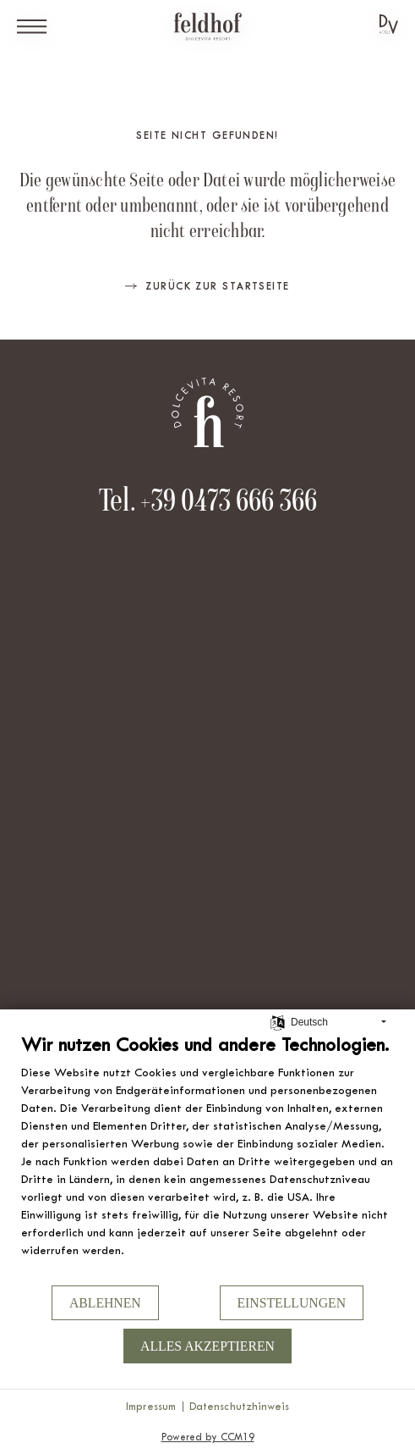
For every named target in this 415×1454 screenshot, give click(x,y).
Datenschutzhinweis (239, 1406)
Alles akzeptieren (207, 1346)
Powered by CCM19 (207, 1437)
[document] (207, 1158)
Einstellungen (292, 1303)
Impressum (151, 1406)
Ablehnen (105, 1303)
